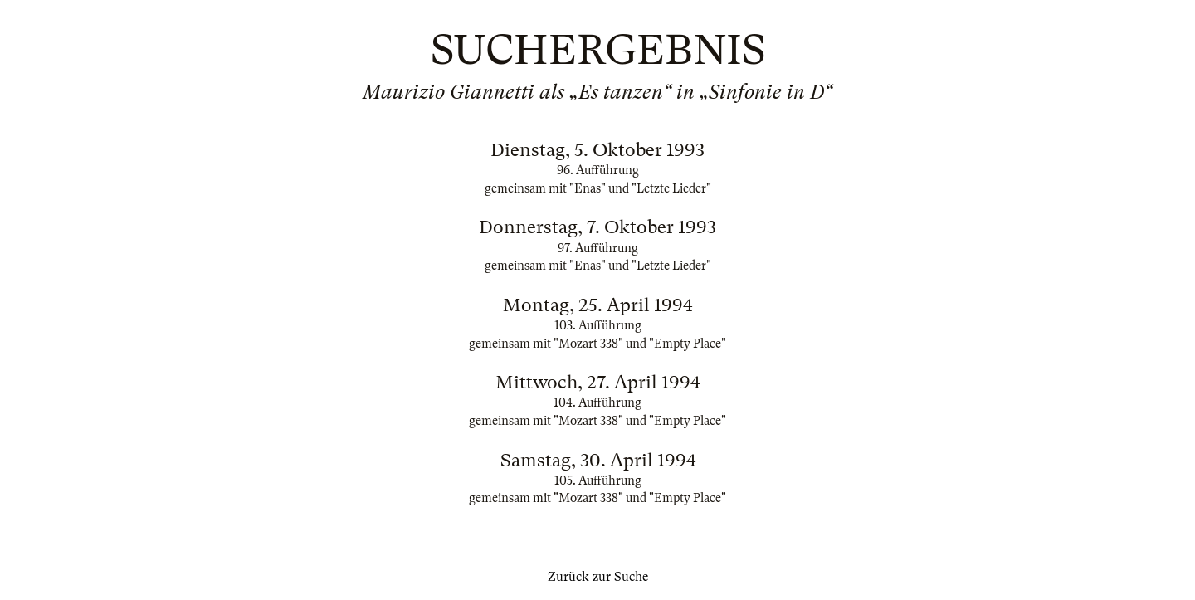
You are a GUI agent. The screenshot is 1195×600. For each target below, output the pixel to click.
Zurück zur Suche (598, 576)
